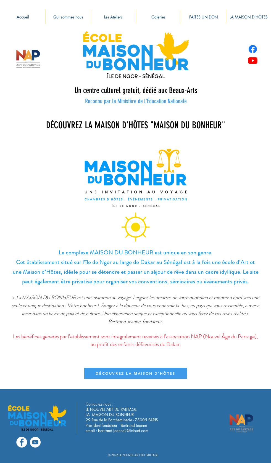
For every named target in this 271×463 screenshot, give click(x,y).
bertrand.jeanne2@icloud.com (123, 430)
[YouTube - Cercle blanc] (35, 442)
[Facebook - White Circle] (21, 442)
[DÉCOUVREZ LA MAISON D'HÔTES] (135, 373)
